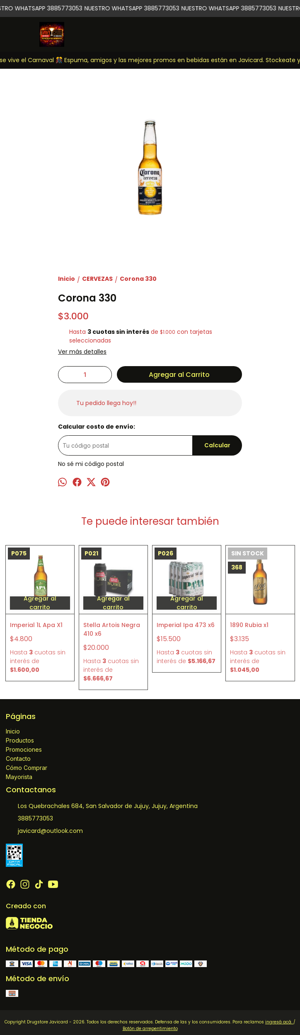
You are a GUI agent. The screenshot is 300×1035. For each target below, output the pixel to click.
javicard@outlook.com (44, 831)
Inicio (13, 731)
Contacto (18, 758)
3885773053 (29, 818)
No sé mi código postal (91, 464)
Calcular (217, 445)
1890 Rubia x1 (249, 625)
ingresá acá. (279, 1022)
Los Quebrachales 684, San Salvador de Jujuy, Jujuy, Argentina (102, 806)
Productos (20, 740)
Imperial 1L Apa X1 (36, 625)
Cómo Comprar (26, 767)
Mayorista (19, 776)
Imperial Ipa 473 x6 (186, 625)
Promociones (24, 749)
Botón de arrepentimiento (150, 1028)
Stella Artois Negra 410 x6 (111, 629)
